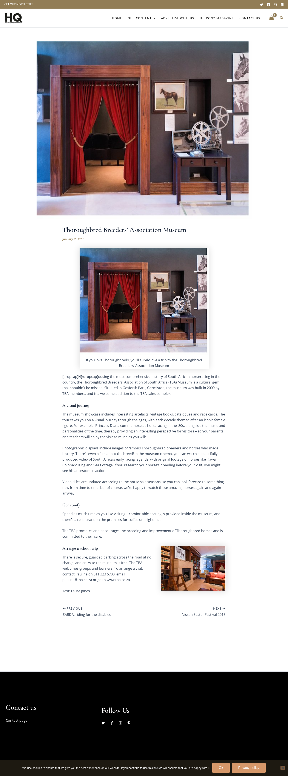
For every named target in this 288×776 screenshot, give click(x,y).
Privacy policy (248, 768)
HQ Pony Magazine (217, 18)
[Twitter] (261, 4)
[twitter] (105, 723)
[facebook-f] (114, 723)
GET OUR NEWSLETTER (18, 4)
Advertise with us (177, 18)
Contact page (16, 720)
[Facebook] (268, 4)
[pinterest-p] (129, 723)
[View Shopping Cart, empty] (271, 18)
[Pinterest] (282, 4)
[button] (154, 18)
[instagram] (122, 723)
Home (117, 18)
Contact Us (249, 18)
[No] (282, 768)
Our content (142, 18)
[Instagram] (275, 4)
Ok (221, 768)
